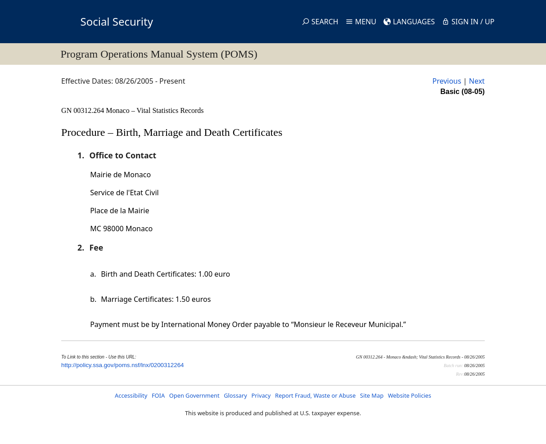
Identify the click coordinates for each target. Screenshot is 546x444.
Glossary (235, 395)
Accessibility (131, 395)
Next (477, 81)
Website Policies (409, 395)
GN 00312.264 (83, 110)
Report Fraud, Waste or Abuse (315, 395)
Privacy (261, 395)
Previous (446, 81)
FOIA (158, 395)
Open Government (194, 395)
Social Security (117, 21)
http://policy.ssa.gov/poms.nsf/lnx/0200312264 (122, 365)
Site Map (372, 395)
